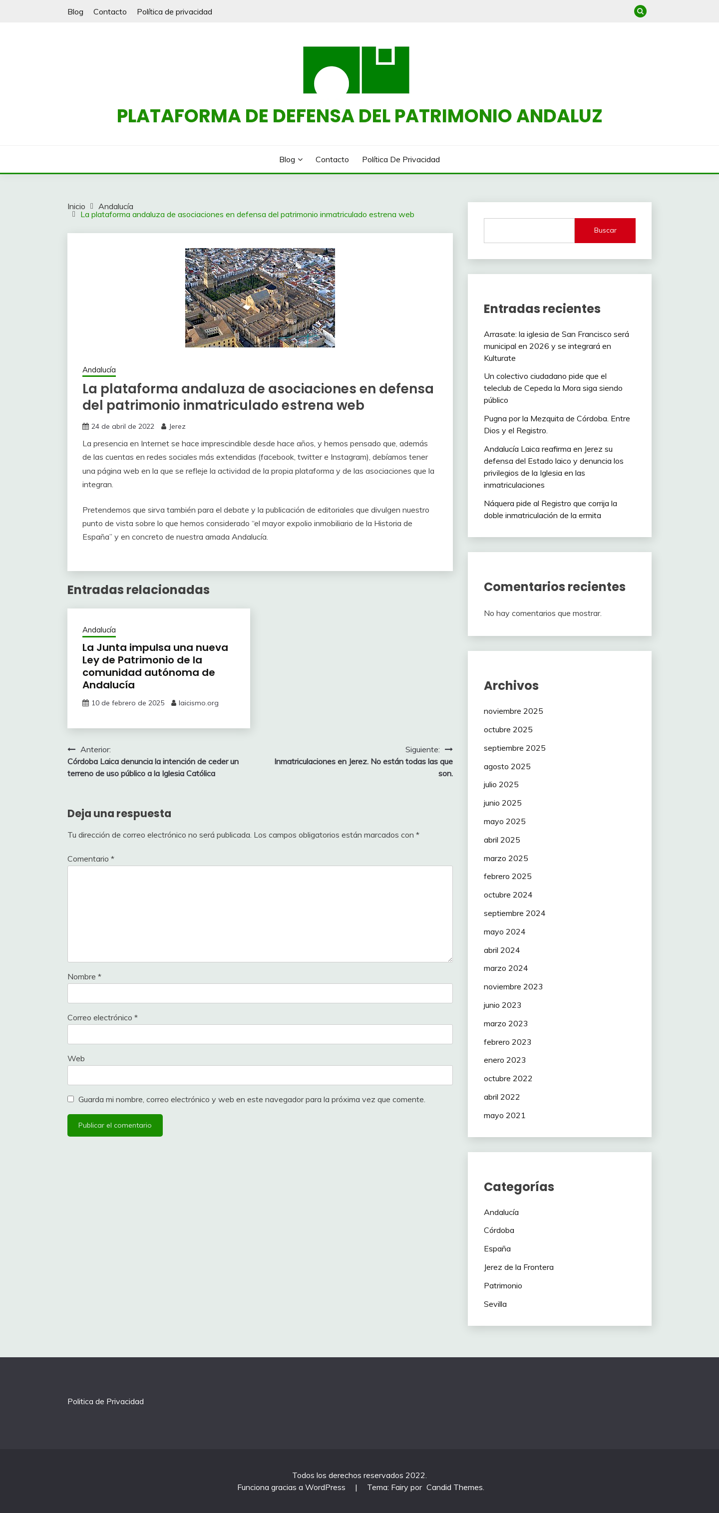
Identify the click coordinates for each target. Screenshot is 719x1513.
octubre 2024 (508, 895)
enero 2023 (505, 1060)
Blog (75, 11)
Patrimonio (503, 1285)
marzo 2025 (506, 858)
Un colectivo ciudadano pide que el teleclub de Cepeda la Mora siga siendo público (553, 388)
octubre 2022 (508, 1078)
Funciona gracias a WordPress (292, 1487)
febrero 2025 (508, 876)
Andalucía (99, 369)
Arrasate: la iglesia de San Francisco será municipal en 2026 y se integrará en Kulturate (556, 346)
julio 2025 (501, 784)
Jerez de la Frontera (519, 1267)
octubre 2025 (508, 729)
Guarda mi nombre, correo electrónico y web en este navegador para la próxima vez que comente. (251, 1099)
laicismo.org (199, 702)
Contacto (110, 11)
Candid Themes (454, 1487)
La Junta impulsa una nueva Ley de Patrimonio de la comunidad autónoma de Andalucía (155, 666)
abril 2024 (502, 950)
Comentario (90, 859)
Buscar (605, 230)
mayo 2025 (505, 821)
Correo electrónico (102, 1017)
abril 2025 (502, 840)
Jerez (177, 426)
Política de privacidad (174, 11)
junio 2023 (503, 1005)
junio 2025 (503, 803)
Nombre (84, 976)
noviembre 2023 (513, 986)
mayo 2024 (505, 931)
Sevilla (495, 1304)
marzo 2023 (506, 1023)
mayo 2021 (505, 1115)
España (497, 1248)
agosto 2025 (507, 766)
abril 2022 (502, 1097)
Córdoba (499, 1230)
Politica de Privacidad (105, 1401)
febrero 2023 (508, 1042)
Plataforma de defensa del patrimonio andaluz (360, 116)
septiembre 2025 (515, 748)
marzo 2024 (506, 968)
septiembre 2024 (515, 913)
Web (76, 1058)
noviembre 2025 (513, 711)
